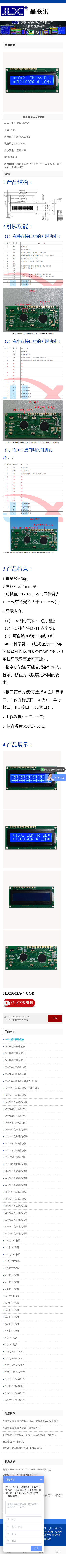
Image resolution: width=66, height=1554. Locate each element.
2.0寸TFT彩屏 (12, 1275)
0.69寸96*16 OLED (14, 1365)
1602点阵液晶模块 (14, 1039)
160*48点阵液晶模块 (15, 1116)
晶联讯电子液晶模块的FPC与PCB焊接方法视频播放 (29, 1435)
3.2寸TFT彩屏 (12, 1310)
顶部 (57, 1549)
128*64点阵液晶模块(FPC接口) (21, 1081)
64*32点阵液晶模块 (15, 1046)
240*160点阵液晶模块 (16, 1185)
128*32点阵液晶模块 (15, 1067)
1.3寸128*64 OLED (14, 1386)
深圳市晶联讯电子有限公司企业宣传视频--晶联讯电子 (30, 1421)
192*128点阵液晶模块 (16, 1164)
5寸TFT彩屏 (11, 1337)
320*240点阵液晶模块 (16, 1226)
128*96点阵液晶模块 (15, 1095)
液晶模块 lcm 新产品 (13, 1441)
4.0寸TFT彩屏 (12, 1324)
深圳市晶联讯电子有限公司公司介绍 (21, 1428)
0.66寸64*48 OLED (14, 1358)
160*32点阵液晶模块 (15, 1109)
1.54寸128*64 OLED (15, 1393)
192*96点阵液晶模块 (15, 1157)
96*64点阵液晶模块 (15, 1060)
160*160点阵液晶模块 (16, 1129)
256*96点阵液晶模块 (15, 1199)
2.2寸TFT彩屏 (12, 1282)
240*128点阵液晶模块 (16, 1178)
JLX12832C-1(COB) (20, 1017)
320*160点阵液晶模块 (16, 1220)
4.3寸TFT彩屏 (12, 1330)
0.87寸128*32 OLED (15, 1372)
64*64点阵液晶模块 (15, 1053)
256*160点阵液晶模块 (16, 1213)
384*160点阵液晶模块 (16, 1233)
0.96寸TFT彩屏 (12, 1240)
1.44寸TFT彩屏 (12, 1254)
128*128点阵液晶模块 (16, 1102)
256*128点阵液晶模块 (16, 1206)
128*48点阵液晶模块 (15, 1074)
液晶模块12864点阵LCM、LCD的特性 (22, 1448)
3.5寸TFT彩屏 (12, 1317)
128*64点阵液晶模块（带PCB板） (22, 1088)
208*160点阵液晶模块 (16, 1171)
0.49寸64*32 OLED (14, 1351)
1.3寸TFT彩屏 (12, 1247)
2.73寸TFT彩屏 (12, 1296)
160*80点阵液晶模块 (15, 1122)
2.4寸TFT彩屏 (12, 1289)
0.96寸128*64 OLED (15, 1379)
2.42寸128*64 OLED (15, 1400)
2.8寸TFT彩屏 (12, 1303)
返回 (55, 1018)
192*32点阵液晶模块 (15, 1143)
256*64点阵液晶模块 (15, 1192)
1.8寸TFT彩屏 (12, 1268)
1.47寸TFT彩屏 (12, 1261)
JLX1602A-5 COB (20, 1020)
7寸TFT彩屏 (11, 1344)
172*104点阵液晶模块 (16, 1136)
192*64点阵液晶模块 (15, 1150)
